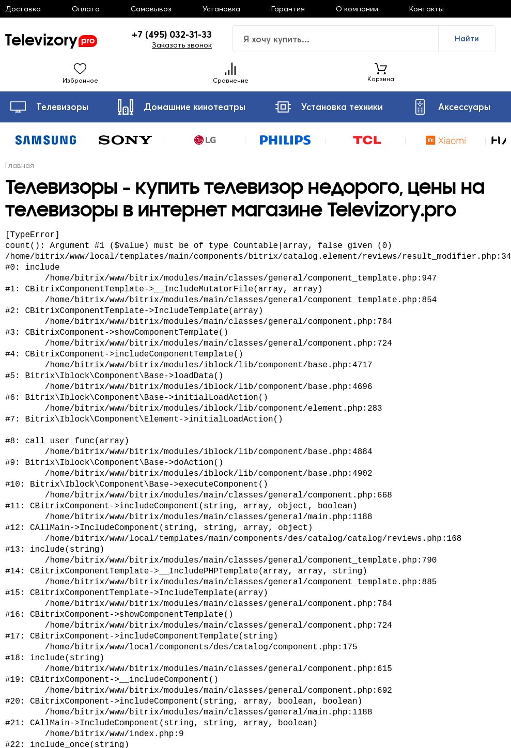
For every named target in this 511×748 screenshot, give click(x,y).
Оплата (86, 8)
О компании (357, 8)
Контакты (426, 8)
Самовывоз (151, 8)
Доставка (23, 8)
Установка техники (329, 107)
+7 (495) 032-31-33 (172, 34)
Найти (467, 38)
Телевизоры (49, 107)
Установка (221, 8)
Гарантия (288, 8)
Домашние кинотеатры (181, 107)
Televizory (51, 38)
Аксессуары (451, 107)
